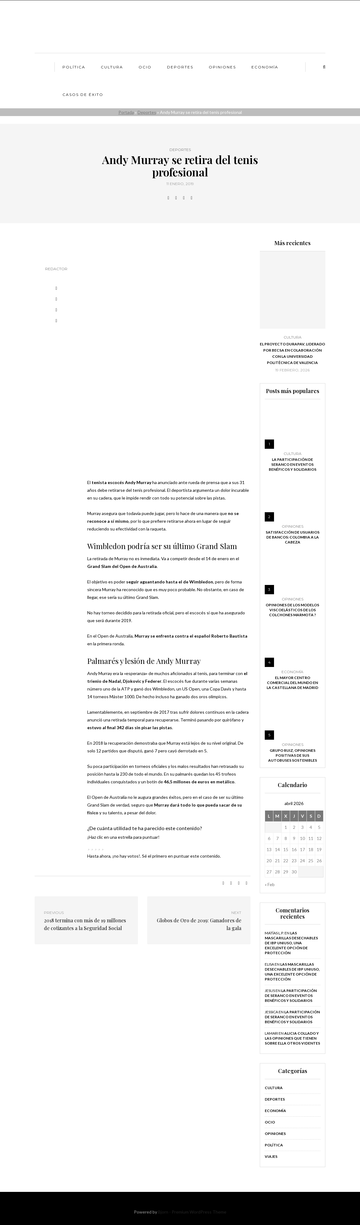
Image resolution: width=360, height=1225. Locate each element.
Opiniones (222, 67)
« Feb (270, 884)
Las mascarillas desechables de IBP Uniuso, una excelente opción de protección (291, 943)
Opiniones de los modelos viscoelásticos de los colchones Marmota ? (292, 610)
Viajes (271, 1156)
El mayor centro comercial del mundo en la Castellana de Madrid (292, 682)
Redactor (56, 268)
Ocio (145, 67)
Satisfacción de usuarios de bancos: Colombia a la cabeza (292, 537)
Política (73, 67)
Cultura (112, 67)
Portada (126, 112)
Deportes (180, 67)
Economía (264, 67)
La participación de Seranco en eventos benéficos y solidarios (292, 464)
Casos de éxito (82, 94)
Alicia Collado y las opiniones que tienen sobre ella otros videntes (292, 1038)
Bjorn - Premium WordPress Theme (192, 1211)
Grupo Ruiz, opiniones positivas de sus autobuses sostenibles (292, 755)
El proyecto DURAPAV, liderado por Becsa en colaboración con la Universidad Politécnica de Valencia (292, 353)
